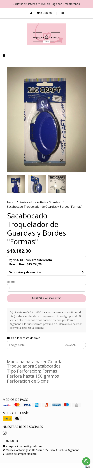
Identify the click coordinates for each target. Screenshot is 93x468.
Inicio (11, 202)
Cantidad (11, 281)
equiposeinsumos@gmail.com (22, 446)
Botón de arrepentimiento (20, 453)
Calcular (70, 344)
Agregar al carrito (46, 298)
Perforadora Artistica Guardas (40, 202)
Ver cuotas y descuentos (25, 272)
